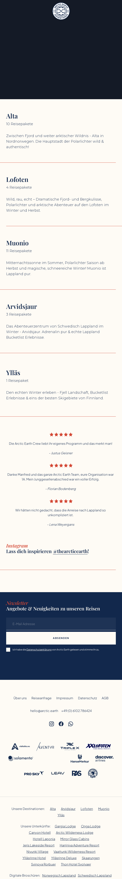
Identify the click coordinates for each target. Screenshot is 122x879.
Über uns (20, 698)
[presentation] (36, 662)
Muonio (103, 809)
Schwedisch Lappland (95, 875)
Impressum (64, 698)
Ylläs (61, 815)
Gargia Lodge (65, 826)
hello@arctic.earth (44, 711)
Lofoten (87, 809)
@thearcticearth (70, 551)
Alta (53, 809)
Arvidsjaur (68, 809)
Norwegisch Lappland (59, 875)
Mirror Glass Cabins (74, 839)
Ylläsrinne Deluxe (64, 858)
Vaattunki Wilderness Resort (75, 851)
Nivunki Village (37, 851)
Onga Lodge (91, 826)
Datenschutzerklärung (39, 649)
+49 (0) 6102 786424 (76, 711)
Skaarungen (91, 858)
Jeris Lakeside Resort (39, 845)
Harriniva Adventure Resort (79, 845)
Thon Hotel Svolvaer (76, 864)
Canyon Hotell (40, 832)
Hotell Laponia (44, 839)
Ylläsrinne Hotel (34, 858)
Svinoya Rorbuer (43, 864)
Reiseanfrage (41, 698)
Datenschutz (87, 698)
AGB (105, 698)
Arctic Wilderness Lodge (74, 832)
